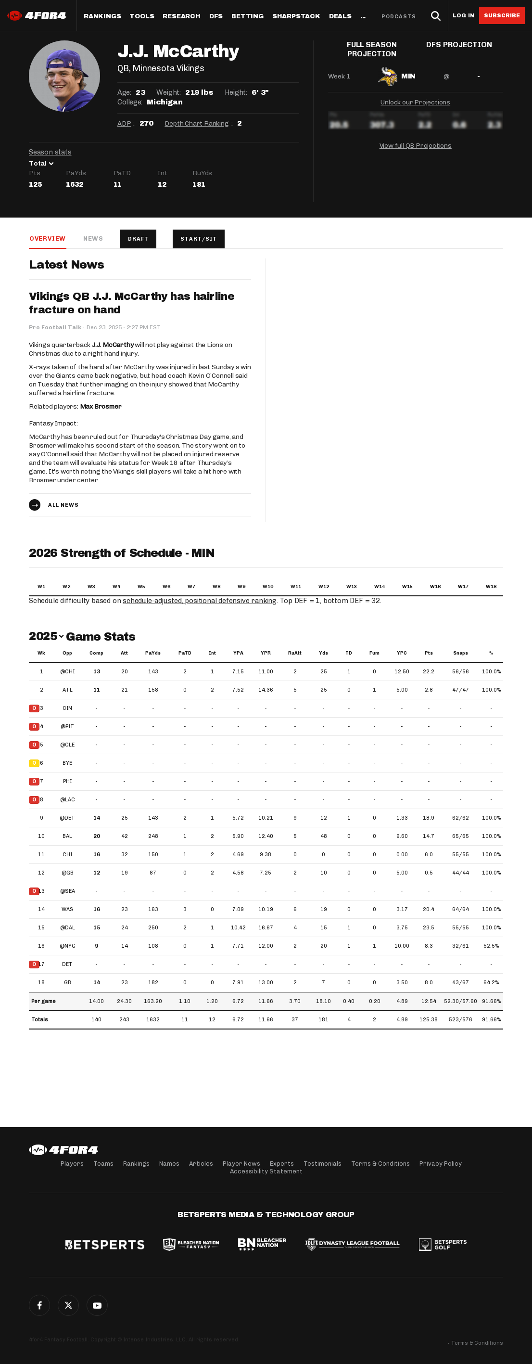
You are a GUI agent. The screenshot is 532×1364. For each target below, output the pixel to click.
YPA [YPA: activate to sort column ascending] (238, 653)
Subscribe (502, 15)
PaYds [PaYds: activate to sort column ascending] (153, 653)
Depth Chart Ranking (196, 123)
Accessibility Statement (266, 1171)
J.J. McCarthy (112, 345)
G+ (97, 1305)
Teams (103, 1163)
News (93, 238)
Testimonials (323, 1163)
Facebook (39, 1305)
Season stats (50, 152)
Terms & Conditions (380, 1163)
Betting (247, 16)
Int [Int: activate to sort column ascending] (212, 653)
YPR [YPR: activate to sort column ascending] (266, 653)
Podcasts (398, 16)
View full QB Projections (416, 144)
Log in (463, 15)
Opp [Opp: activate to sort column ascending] (67, 653)
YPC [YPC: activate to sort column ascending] (402, 653)
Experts (282, 1163)
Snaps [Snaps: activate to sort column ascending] (460, 653)
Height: (236, 92)
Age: (124, 92)
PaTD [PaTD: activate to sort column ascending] (184, 653)
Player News (241, 1163)
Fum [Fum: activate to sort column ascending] (374, 653)
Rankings (102, 16)
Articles (201, 1163)
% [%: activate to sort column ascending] (491, 653)
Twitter (68, 1305)
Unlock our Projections (415, 100)
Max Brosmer (101, 407)
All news (63, 505)
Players (72, 1163)
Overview (47, 238)
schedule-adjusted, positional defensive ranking (201, 601)
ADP (124, 123)
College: (129, 102)
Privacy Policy (440, 1163)
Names (169, 1163)
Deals (340, 16)
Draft (138, 239)
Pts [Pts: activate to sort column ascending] (429, 653)
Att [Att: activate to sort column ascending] (124, 653)
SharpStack (296, 16)
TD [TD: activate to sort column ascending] (348, 653)
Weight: (168, 92)
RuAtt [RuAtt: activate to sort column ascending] (295, 653)
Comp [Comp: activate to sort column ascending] (96, 653)
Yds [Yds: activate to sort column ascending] (323, 653)
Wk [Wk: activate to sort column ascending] (41, 653)
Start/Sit (200, 239)
